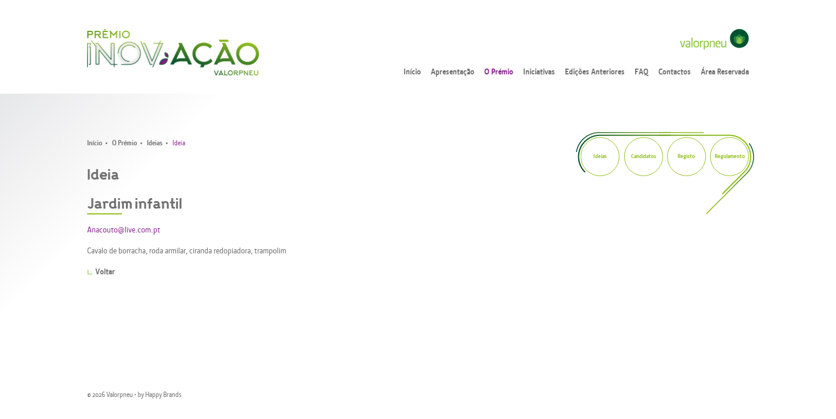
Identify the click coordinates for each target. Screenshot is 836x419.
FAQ (641, 72)
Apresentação (452, 72)
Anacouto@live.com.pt (123, 230)
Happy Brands (163, 395)
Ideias (155, 143)
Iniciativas (539, 72)
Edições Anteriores (595, 72)
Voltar (105, 272)
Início (412, 72)
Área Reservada (725, 72)
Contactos (674, 72)
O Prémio (498, 72)
